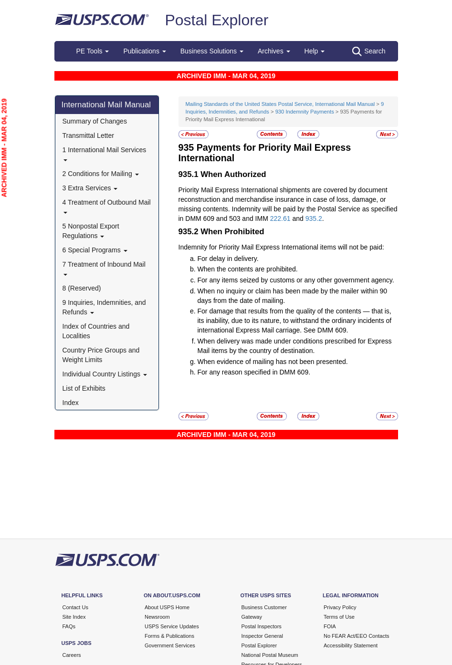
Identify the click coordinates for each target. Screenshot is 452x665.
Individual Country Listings (105, 374)
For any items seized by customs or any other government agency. (296, 280)
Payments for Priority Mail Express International (265, 152)
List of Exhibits (84, 388)
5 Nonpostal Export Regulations (91, 230)
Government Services (170, 645)
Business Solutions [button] (211, 51)
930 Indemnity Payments (304, 111)
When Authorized (233, 174)
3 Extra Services (90, 188)
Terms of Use (339, 617)
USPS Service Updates (172, 626)
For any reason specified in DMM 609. (254, 372)
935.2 (313, 218)
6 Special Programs (95, 250)
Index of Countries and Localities (96, 331)
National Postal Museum (270, 655)
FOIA (330, 626)
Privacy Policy (340, 607)
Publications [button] (144, 51)
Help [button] (315, 51)
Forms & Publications (169, 636)
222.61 (280, 218)
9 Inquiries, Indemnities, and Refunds (104, 307)
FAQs (69, 626)
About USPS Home (167, 607)
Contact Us (75, 607)
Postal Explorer (216, 20)
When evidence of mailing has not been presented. (273, 361)
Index (71, 402)
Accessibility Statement (351, 645)
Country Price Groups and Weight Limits (101, 355)
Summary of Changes (95, 121)
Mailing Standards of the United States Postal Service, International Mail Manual (280, 104)
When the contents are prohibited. (248, 269)
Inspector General (262, 636)
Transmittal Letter (88, 135)
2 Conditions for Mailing (101, 173)
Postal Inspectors (262, 626)
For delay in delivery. (228, 258)
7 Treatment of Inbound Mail (104, 267)
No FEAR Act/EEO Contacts (356, 636)
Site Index (74, 617)
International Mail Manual (106, 104)
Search (368, 51)
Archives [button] (274, 51)
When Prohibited (232, 231)
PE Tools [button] (92, 51)
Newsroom (157, 617)
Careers (72, 655)
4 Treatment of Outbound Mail (107, 205)
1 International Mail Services (105, 153)
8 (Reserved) (82, 288)
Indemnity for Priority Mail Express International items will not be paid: (281, 247)
